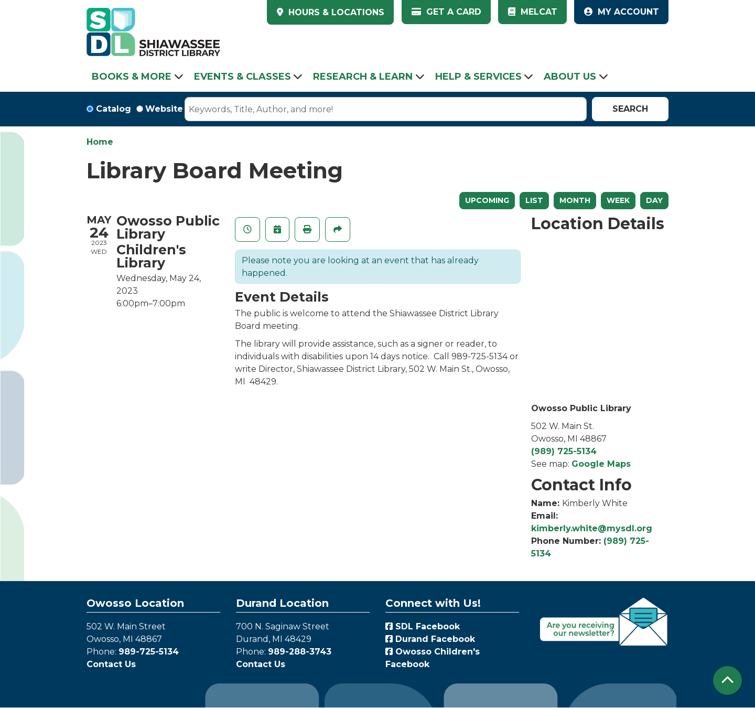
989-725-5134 (148, 652)
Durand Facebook (430, 639)
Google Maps (601, 464)
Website (164, 109)
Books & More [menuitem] (131, 76)
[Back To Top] (727, 680)
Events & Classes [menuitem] (242, 76)
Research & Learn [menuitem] (363, 76)
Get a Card (446, 12)
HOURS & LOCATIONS (335, 12)
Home (100, 142)
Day (654, 200)
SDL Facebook (422, 626)
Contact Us (111, 664)
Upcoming (487, 200)
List (534, 200)
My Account (621, 12)
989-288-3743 (299, 652)
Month (574, 200)
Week (618, 200)
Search (630, 109)
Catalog (113, 109)
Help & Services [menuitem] (478, 76)
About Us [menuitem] (570, 76)
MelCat (532, 12)
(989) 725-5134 (564, 451)
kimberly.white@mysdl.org (591, 528)
